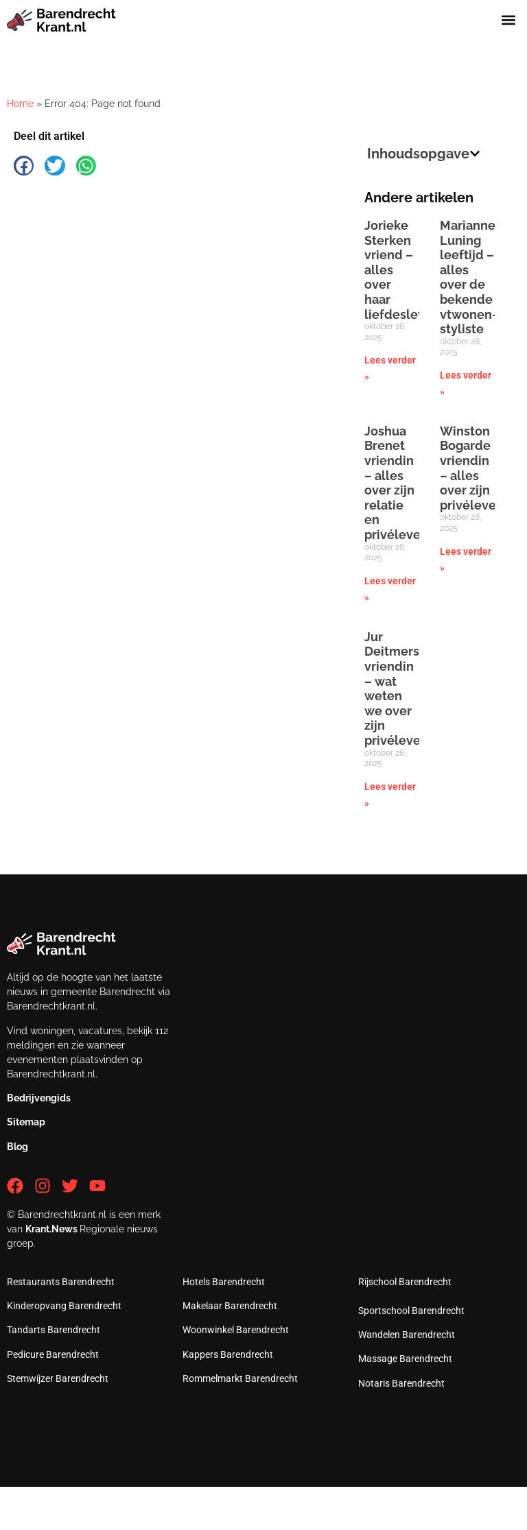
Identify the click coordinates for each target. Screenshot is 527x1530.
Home (20, 103)
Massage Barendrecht (405, 1358)
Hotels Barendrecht (224, 1281)
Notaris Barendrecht (401, 1383)
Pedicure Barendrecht (53, 1354)
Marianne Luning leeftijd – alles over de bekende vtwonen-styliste (468, 277)
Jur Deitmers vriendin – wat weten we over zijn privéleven (396, 689)
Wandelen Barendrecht (406, 1334)
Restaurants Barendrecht (61, 1281)
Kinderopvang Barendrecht (64, 1305)
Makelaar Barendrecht (230, 1305)
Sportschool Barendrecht (411, 1310)
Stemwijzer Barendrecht (57, 1378)
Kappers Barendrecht (228, 1354)
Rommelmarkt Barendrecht (240, 1378)
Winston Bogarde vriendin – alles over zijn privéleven (472, 468)
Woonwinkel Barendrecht (236, 1329)
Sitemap (26, 1121)
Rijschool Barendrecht (405, 1281)
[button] (508, 20)
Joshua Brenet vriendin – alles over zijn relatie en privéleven (396, 483)
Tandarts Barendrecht (53, 1329)
